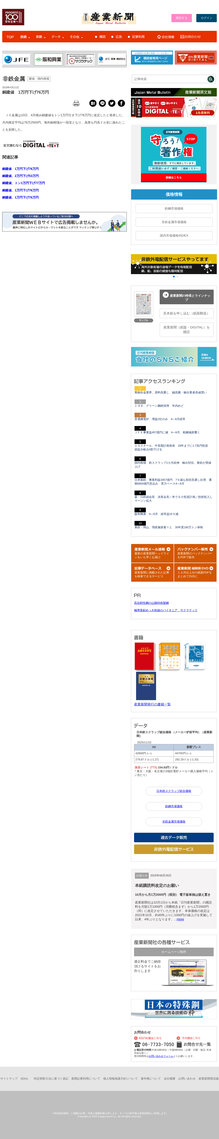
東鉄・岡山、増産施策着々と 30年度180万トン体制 (169, 527)
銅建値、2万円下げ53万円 (20, 176)
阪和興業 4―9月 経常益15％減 (156, 514)
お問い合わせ (187, 1078)
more (180, 919)
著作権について (151, 1078)
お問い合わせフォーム (161, 1056)
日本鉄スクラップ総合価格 (174, 791)
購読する (181, 18)
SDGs (24, 1078)
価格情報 (174, 194)
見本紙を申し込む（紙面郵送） (186, 313)
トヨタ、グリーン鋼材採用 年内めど (159, 405)
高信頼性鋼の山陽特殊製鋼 (151, 603)
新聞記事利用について (85, 1078)
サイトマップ (9, 1078)
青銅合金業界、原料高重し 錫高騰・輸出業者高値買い (171, 392)
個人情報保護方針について (120, 1078)
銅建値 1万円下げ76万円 (25, 92)
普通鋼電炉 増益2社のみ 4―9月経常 (160, 419)
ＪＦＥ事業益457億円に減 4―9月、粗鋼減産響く (167, 432)
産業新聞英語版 (209, 1078)
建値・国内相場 (39, 78)
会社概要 (169, 1078)
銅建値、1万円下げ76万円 (20, 190)
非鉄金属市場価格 (174, 222)
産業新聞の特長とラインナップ (186, 297)
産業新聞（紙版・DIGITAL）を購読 (186, 329)
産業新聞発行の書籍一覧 (152, 704)
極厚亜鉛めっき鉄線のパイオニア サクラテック (166, 610)
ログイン (206, 18)
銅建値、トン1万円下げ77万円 (23, 183)
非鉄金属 (14, 79)
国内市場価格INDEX (174, 235)
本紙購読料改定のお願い (157, 885)
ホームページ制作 (173, 952)
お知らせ (142, 875)
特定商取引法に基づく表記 (51, 1078)
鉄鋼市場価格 (174, 208)
